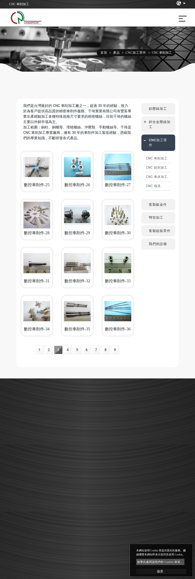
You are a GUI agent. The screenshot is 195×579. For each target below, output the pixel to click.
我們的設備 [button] (158, 244)
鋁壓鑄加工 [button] (158, 109)
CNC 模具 (153, 186)
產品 (116, 52)
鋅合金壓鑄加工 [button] (159, 124)
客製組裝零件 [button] (159, 231)
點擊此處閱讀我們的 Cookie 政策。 (160, 562)
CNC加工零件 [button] (158, 142)
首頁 (103, 52)
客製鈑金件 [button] (158, 205)
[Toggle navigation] (181, 17)
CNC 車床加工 (157, 177)
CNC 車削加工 (157, 158)
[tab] (158, 109)
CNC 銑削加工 (157, 167)
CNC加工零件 (135, 52)
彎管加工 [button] (156, 218)
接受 (160, 571)
